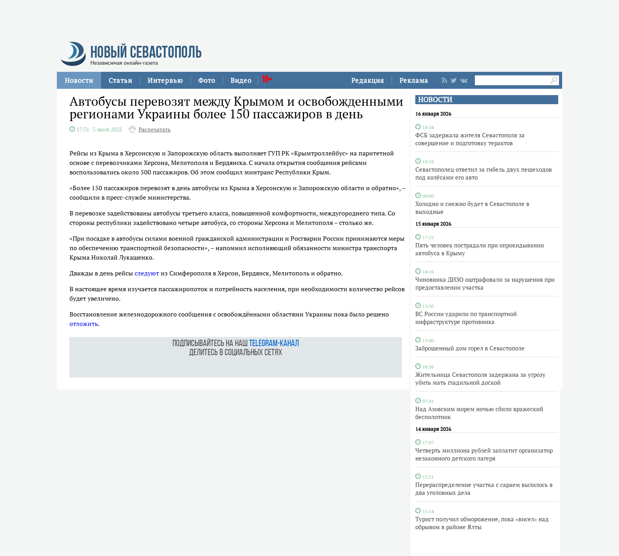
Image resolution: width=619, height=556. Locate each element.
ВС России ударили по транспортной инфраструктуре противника (466, 318)
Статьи (120, 80)
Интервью (165, 80)
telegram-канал (274, 343)
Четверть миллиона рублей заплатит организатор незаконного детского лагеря (484, 454)
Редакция (367, 80)
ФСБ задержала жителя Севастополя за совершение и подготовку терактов (470, 139)
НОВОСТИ (435, 99)
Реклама (414, 80)
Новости (79, 80)
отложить (83, 323)
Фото (206, 80)
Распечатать (155, 129)
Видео (241, 80)
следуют (147, 273)
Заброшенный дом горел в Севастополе (470, 348)
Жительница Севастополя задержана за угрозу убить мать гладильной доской (480, 378)
